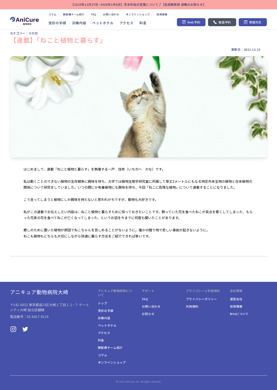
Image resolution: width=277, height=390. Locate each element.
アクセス (127, 22)
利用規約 (192, 306)
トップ (102, 303)
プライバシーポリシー (201, 299)
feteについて (239, 314)
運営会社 (236, 299)
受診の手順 (57, 22)
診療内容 (79, 22)
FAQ (93, 14)
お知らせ (148, 314)
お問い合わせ (111, 14)
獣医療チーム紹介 (73, 14)
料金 (143, 22)
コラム (52, 14)
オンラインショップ (138, 14)
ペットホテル (103, 22)
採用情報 (162, 14)
